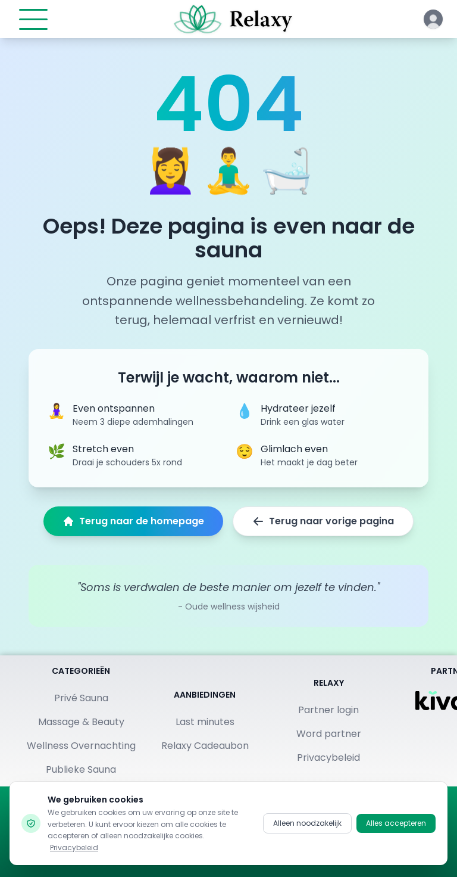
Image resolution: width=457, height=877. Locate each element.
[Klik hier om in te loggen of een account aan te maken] (433, 19)
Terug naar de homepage (133, 521)
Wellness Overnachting (81, 745)
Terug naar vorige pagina (323, 521)
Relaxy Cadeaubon (205, 745)
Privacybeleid (328, 757)
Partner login (328, 710)
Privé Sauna (81, 698)
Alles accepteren (396, 824)
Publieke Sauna (81, 769)
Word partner (328, 734)
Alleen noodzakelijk (307, 824)
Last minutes (205, 722)
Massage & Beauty (81, 722)
